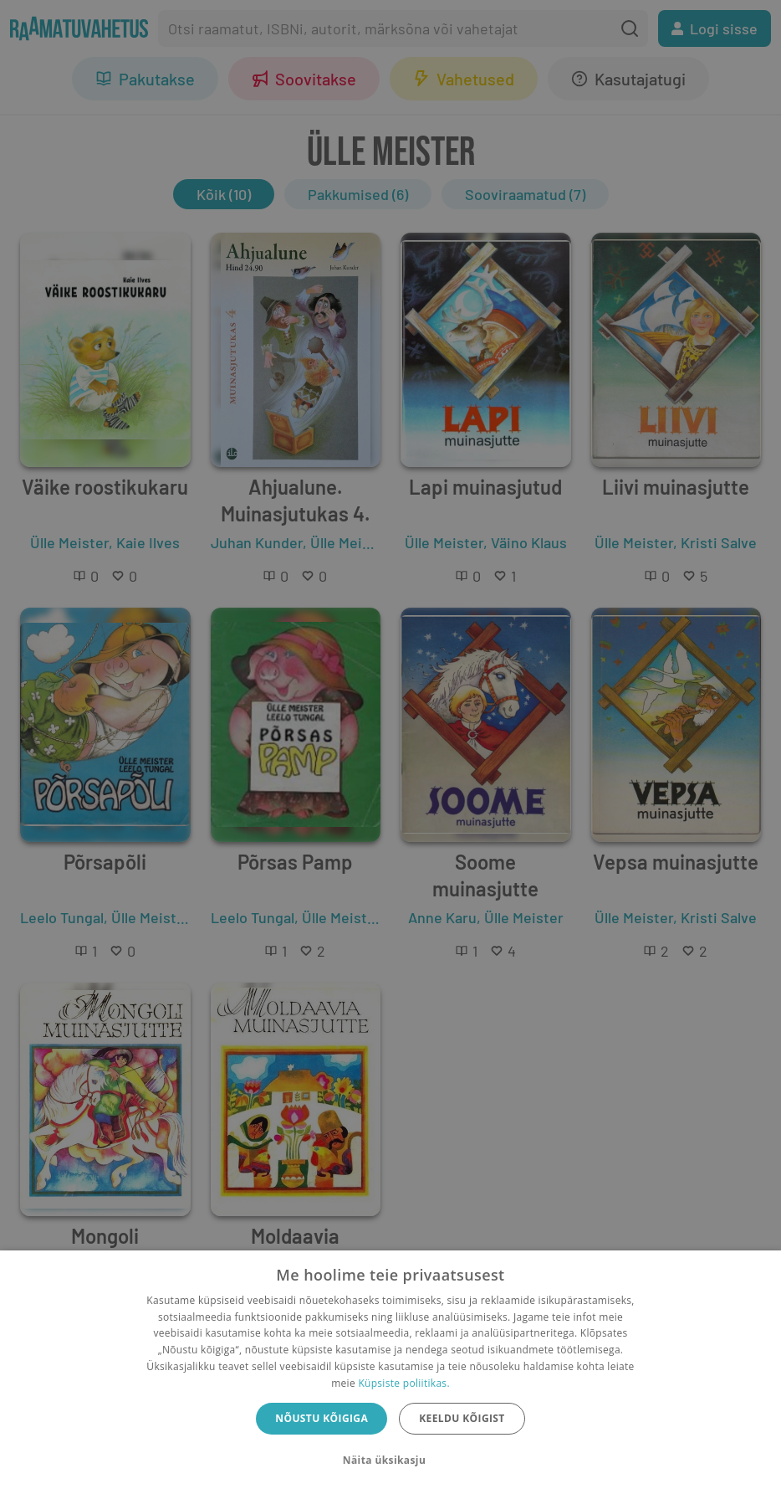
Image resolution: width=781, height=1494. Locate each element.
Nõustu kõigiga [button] (321, 1418)
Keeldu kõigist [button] (462, 1418)
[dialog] (390, 1372)
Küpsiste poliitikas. (403, 1383)
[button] (390, 1460)
